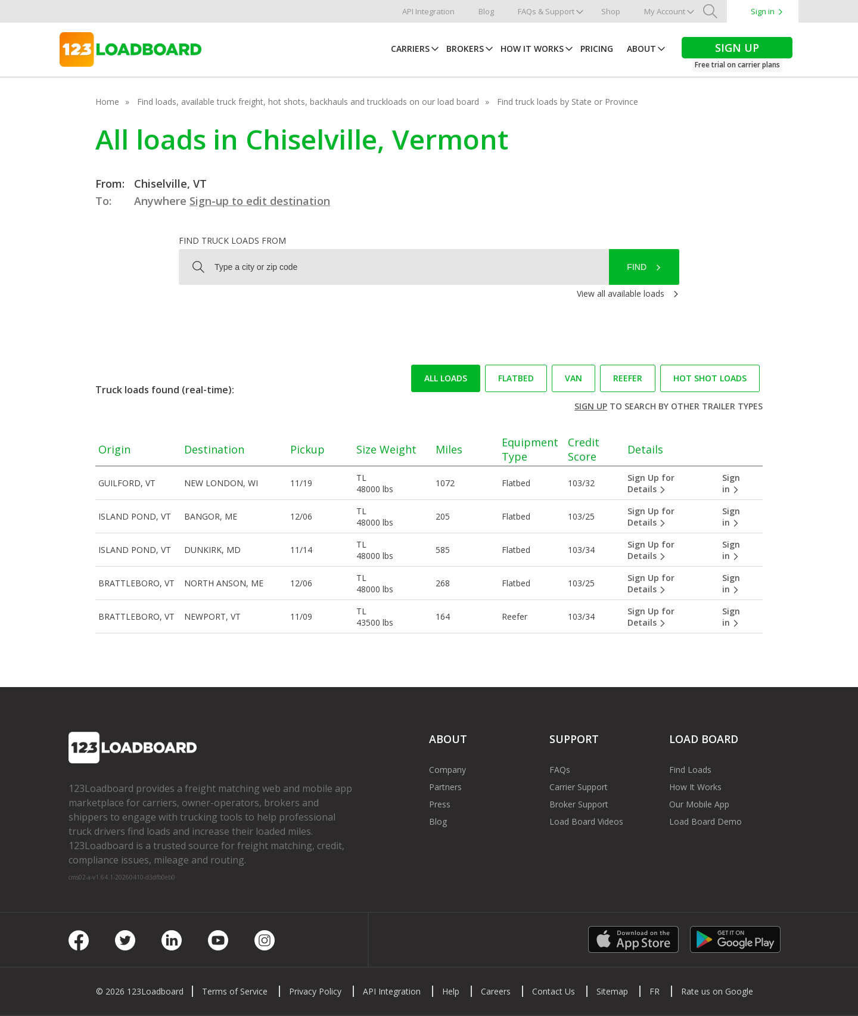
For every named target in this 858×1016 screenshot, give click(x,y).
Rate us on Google (717, 991)
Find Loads (690, 769)
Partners (445, 787)
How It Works (532, 48)
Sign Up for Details (650, 483)
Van (573, 378)
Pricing (596, 48)
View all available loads (620, 293)
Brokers (465, 48)
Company (447, 769)
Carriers (410, 48)
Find (636, 267)
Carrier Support (578, 787)
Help (450, 991)
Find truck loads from (232, 240)
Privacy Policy (315, 991)
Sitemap (612, 991)
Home (107, 101)
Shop (610, 11)
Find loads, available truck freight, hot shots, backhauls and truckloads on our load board (308, 101)
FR (654, 991)
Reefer (627, 378)
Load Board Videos (586, 821)
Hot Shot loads (710, 378)
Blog (486, 11)
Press (439, 804)
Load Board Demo (705, 821)
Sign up (590, 406)
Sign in (763, 11)
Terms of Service (235, 991)
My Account (664, 11)
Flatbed (516, 378)
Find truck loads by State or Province (567, 101)
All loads (445, 378)
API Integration (428, 11)
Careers (496, 991)
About (641, 48)
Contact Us (553, 991)
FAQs (559, 769)
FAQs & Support (546, 11)
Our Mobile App (699, 804)
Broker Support (578, 804)
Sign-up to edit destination (259, 201)
